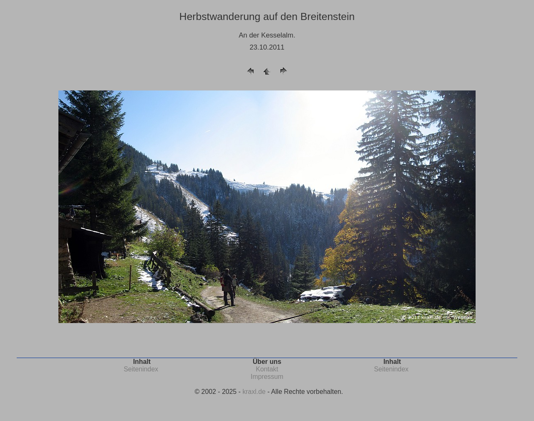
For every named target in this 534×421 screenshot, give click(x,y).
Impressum (267, 376)
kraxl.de (253, 391)
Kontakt (267, 369)
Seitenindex (140, 369)
